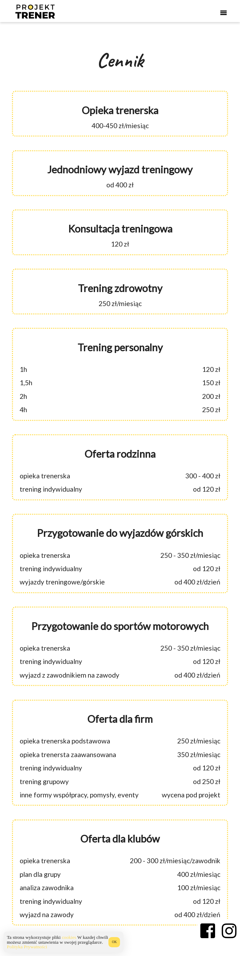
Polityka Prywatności (27, 946)
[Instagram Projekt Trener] (229, 930)
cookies (69, 937)
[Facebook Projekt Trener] (208, 930)
